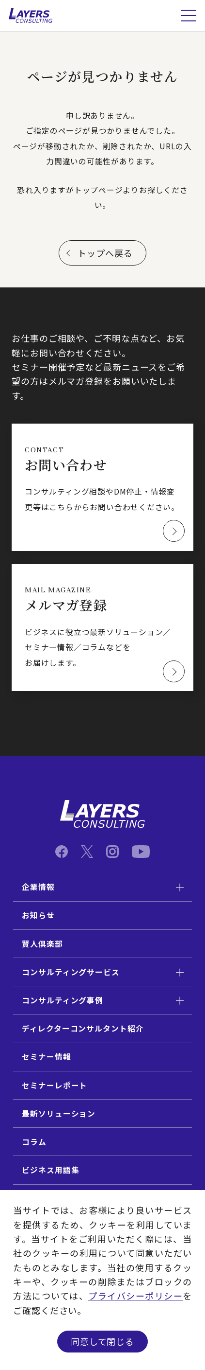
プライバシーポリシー (135, 1295)
